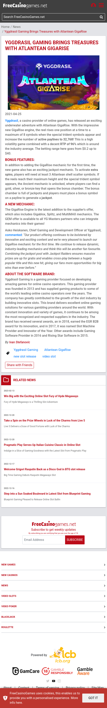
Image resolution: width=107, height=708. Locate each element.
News (17, 27)
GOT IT (93, 698)
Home (5, 27)
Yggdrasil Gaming (26, 350)
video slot (49, 356)
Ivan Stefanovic (19, 342)
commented (13, 235)
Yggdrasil (11, 120)
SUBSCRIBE (75, 540)
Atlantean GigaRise (57, 350)
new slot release (25, 356)
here (19, 702)
